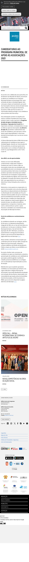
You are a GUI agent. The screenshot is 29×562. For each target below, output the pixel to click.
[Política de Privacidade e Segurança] (14, 439)
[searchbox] (14, 28)
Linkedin (8, 423)
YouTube (23, 424)
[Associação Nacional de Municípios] (5, 489)
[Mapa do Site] (14, 435)
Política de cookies (14, 3)
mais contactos (5, 419)
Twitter (15, 423)
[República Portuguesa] (14, 478)
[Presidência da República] (5, 478)
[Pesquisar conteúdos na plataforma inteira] (26, 28)
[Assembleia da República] (23, 479)
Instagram (11, 423)
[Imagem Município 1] (14, 19)
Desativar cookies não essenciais (11, 14)
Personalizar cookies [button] (8, 6)
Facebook (17, 423)
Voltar (4, 389)
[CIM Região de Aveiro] (23, 489)
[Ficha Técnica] (14, 437)
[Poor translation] (4, 523)
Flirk (27, 423)
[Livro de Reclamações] (14, 442)
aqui (19, 236)
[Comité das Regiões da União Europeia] (14, 489)
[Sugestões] (14, 433)
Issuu (21, 423)
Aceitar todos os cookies (9, 10)
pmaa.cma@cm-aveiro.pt (11, 249)
